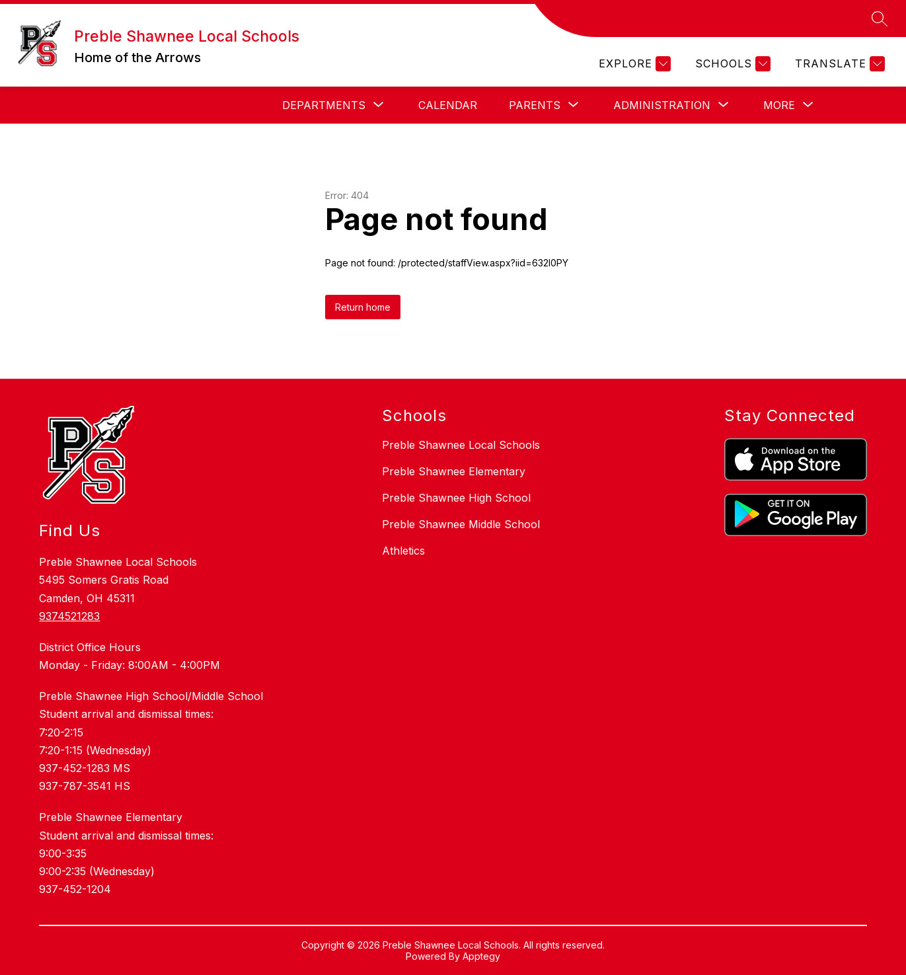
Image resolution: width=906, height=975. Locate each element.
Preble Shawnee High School (456, 497)
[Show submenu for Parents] (534, 105)
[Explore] (633, 64)
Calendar (447, 105)
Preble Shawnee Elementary (453, 471)
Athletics (403, 550)
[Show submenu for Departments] (323, 105)
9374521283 (69, 616)
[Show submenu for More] (779, 105)
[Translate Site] (838, 64)
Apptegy (481, 956)
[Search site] (879, 18)
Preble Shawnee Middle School (461, 524)
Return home (363, 307)
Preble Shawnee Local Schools (461, 444)
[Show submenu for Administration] (661, 105)
